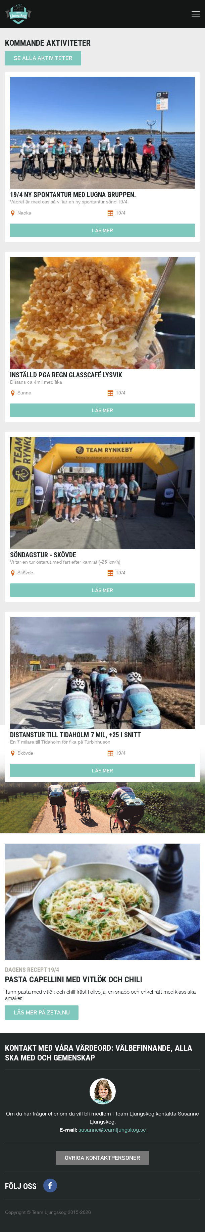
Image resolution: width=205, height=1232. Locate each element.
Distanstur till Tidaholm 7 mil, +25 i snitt (75, 735)
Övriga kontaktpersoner (102, 1158)
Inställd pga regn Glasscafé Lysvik (66, 375)
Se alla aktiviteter (43, 58)
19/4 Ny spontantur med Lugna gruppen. (73, 195)
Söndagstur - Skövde (43, 555)
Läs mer (102, 230)
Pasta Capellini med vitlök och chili (73, 979)
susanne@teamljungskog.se (112, 1129)
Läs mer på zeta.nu (42, 1012)
